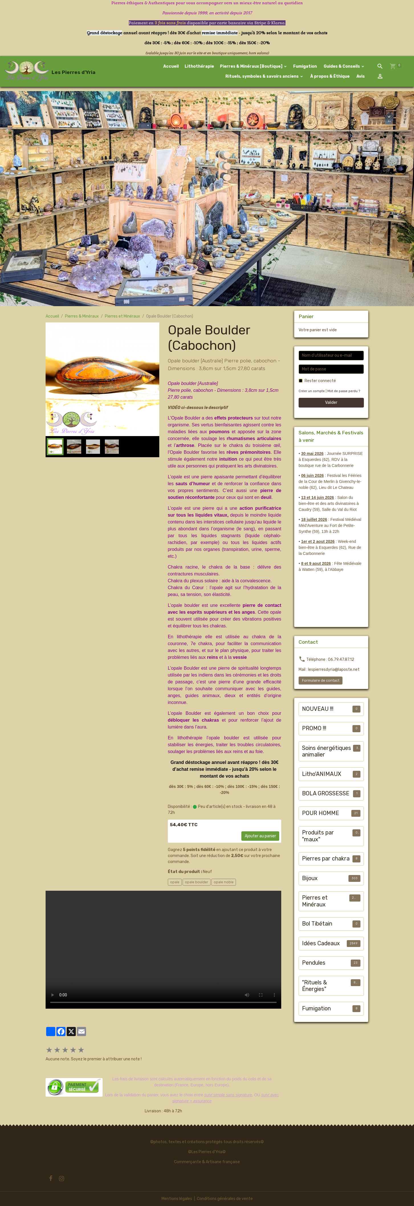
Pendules (313, 963)
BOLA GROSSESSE (325, 793)
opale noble (224, 882)
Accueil (171, 66)
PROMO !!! (314, 728)
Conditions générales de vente (225, 1198)
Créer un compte (312, 391)
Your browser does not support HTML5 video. (163, 950)
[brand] (41, 71)
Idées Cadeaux (321, 943)
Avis (360, 76)
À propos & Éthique (329, 76)
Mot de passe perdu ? (343, 391)
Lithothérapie (199, 66)
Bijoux (310, 878)
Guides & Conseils (342, 66)
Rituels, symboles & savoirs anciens (262, 76)
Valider (331, 402)
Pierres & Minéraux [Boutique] (251, 66)
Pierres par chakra (326, 858)
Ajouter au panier (260, 836)
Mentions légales (177, 1198)
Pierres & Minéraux (82, 316)
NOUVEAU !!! (317, 709)
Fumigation (305, 66)
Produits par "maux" (318, 836)
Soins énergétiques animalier (326, 751)
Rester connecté (320, 380)
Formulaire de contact (320, 681)
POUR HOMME (320, 813)
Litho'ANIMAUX (321, 774)
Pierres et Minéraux (122, 316)
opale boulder (196, 882)
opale (175, 882)
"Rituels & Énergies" (314, 986)
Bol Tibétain (317, 923)
